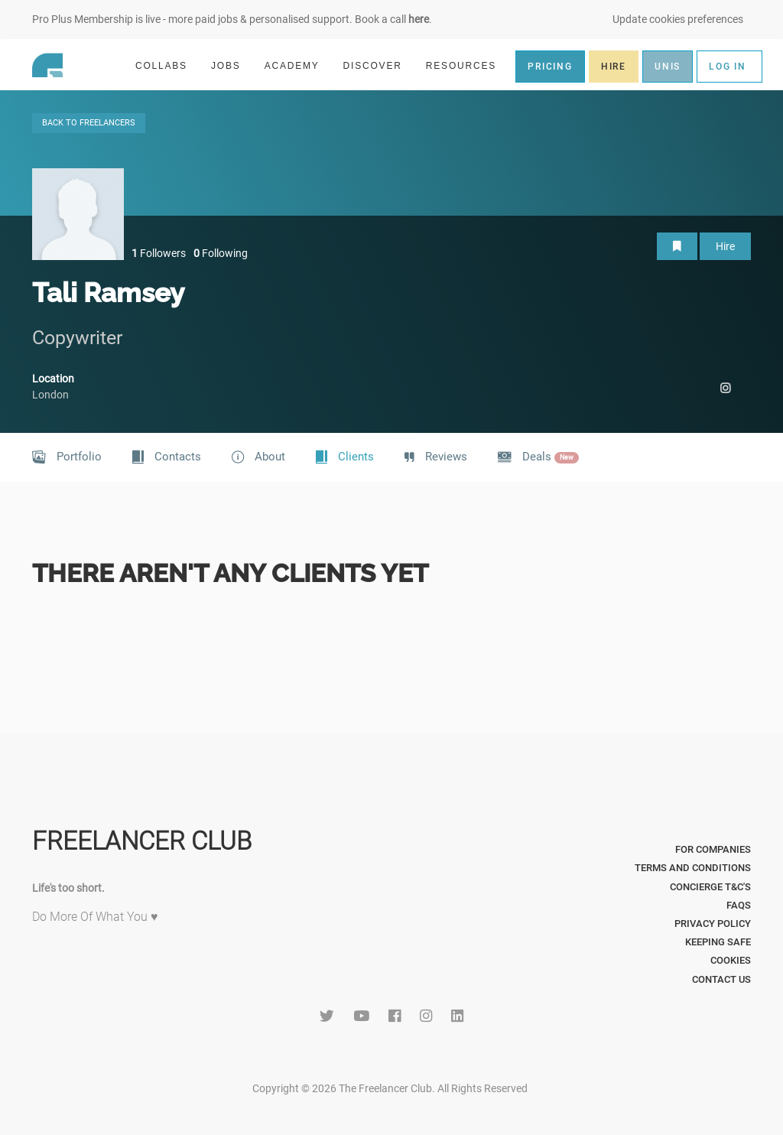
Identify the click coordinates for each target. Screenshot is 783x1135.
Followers (159, 253)
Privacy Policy (712, 923)
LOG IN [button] (727, 66)
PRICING (550, 66)
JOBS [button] (232, 65)
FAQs (738, 905)
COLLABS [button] (167, 65)
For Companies (713, 849)
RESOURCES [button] (467, 65)
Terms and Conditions (693, 867)
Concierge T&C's (710, 887)
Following (220, 253)
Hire (725, 246)
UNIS (668, 66)
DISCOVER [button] (379, 65)
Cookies (730, 960)
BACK (88, 123)
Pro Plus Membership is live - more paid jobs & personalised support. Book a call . (232, 19)
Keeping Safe (718, 942)
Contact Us (721, 979)
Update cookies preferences (677, 19)
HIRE (613, 66)
